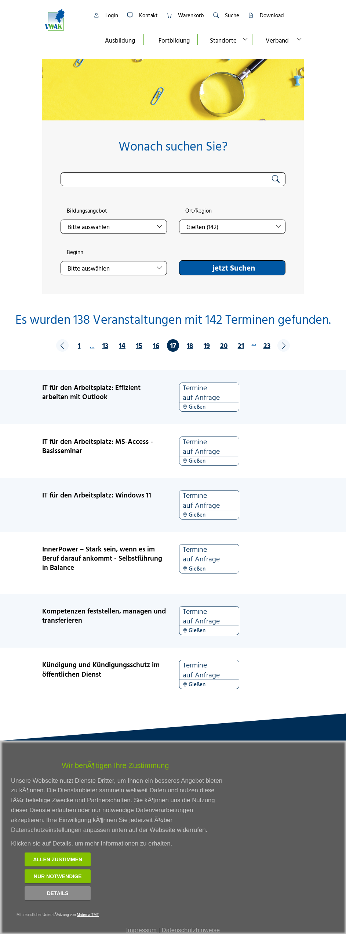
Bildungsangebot (87, 210)
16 (156, 345)
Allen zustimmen (57, 859)
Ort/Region (198, 210)
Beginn (75, 252)
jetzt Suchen (233, 268)
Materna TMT (88, 915)
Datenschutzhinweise (191, 930)
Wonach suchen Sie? (173, 146)
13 (105, 345)
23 (266, 345)
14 (122, 345)
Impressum (141, 930)
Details (58, 893)
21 (241, 345)
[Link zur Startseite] (64, 20)
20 (223, 345)
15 (139, 345)
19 (207, 345)
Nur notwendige (58, 876)
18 (190, 345)
